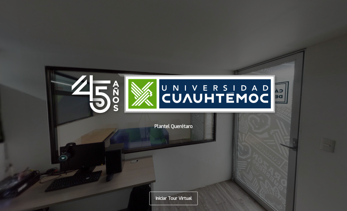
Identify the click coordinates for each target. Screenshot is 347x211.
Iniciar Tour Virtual (174, 198)
